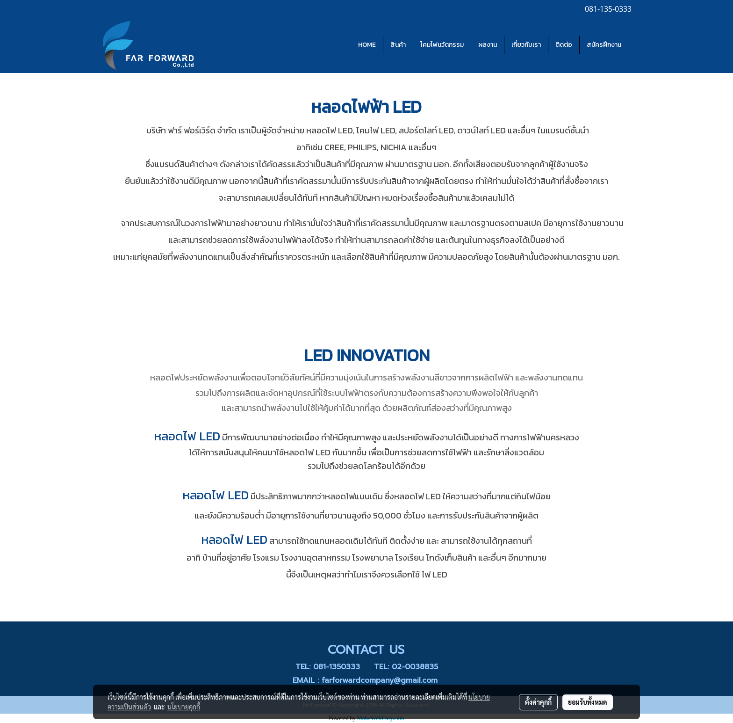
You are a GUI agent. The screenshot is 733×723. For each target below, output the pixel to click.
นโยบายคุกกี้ (183, 706)
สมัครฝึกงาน (604, 45)
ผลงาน (487, 45)
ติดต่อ (563, 45)
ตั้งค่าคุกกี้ (538, 702)
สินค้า (398, 45)
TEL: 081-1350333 (327, 666)
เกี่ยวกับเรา (526, 45)
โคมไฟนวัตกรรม (442, 45)
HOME (367, 45)
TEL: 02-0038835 (406, 666)
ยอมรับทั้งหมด (587, 702)
